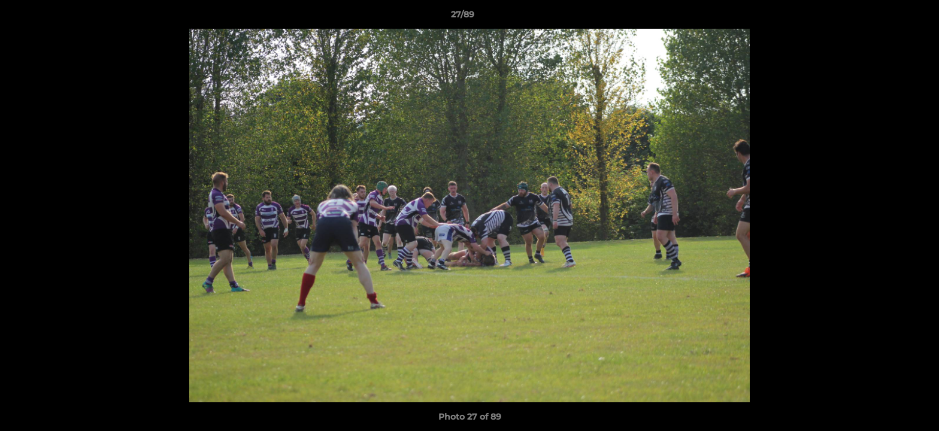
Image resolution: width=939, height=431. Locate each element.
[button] (889, 17)
